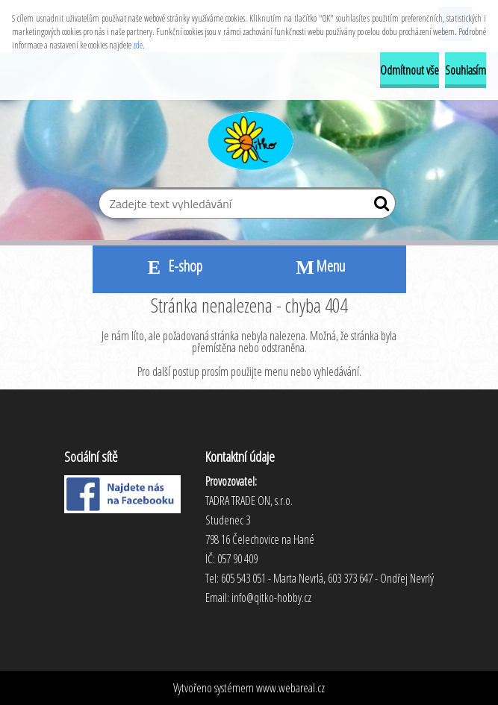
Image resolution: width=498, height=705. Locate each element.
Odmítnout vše (409, 70)
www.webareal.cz (290, 688)
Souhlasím (465, 70)
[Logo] (249, 138)
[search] (378, 206)
